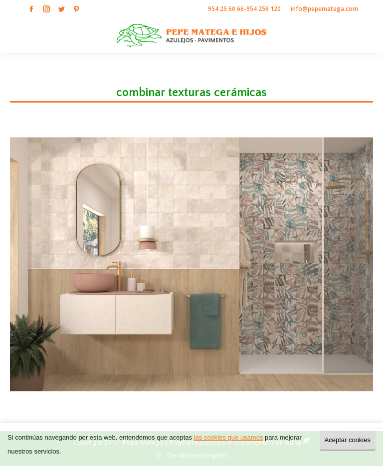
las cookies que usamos (228, 437)
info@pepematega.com (324, 8)
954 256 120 (263, 8)
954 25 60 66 (226, 8)
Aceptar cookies (348, 440)
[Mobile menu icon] (367, 35)
